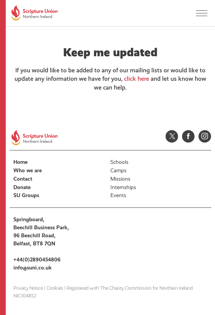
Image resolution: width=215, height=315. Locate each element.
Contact (22, 179)
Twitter (172, 136)
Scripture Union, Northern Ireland (34, 13)
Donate (22, 187)
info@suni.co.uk (32, 267)
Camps (118, 170)
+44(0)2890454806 (37, 259)
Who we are (27, 170)
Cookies (54, 288)
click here (136, 78)
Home (20, 162)
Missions (120, 179)
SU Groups (26, 195)
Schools (119, 162)
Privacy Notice (28, 288)
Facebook (188, 136)
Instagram (205, 136)
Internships (123, 187)
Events (118, 195)
